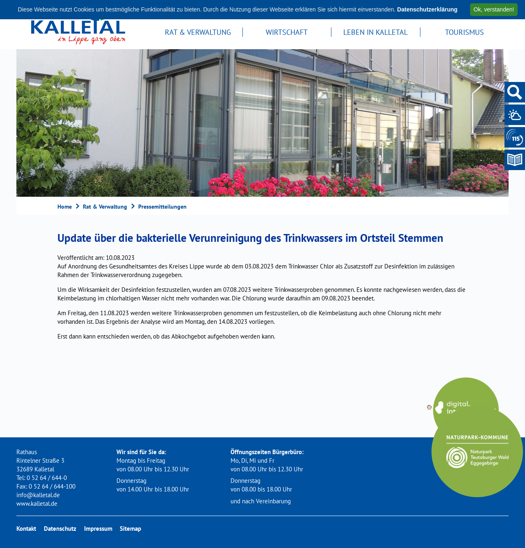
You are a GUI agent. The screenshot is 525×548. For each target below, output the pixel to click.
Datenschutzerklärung (427, 9)
